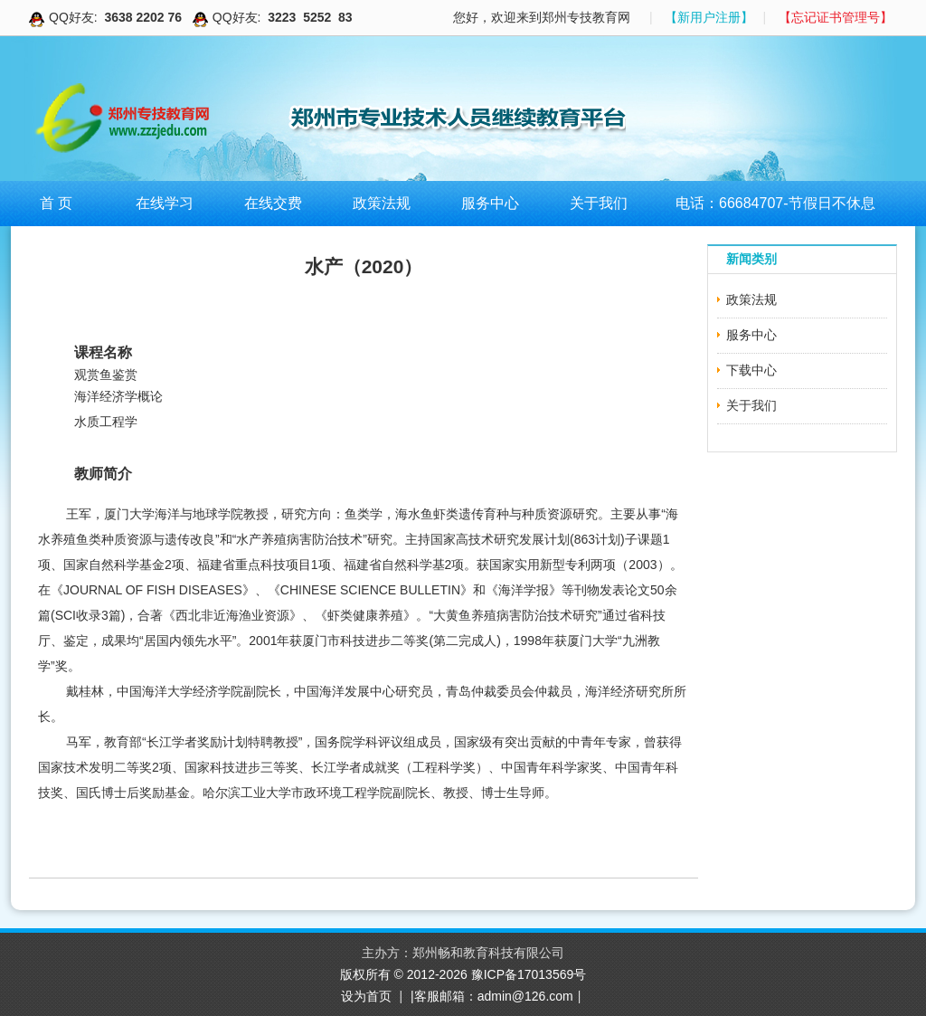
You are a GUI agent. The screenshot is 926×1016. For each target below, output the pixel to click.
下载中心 (751, 370)
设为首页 (366, 996)
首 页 (56, 203)
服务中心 (490, 203)
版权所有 (367, 974)
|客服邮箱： (444, 996)
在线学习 (165, 203)
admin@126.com (525, 996)
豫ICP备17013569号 (529, 974)
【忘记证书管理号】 (836, 17)
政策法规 (382, 203)
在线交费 (273, 203)
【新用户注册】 (709, 17)
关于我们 (599, 203)
